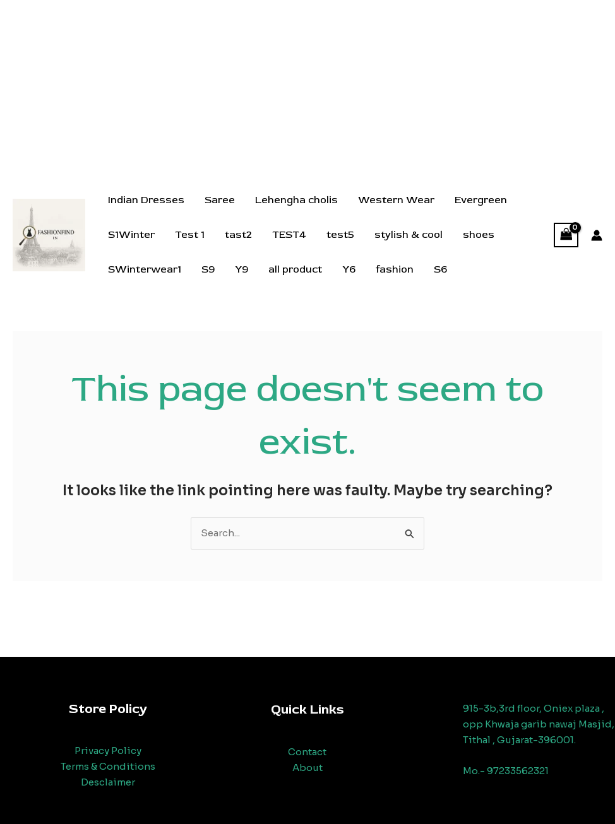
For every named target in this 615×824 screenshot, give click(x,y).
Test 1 (190, 234)
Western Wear (396, 200)
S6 (440, 269)
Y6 (348, 269)
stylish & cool (408, 234)
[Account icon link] (596, 235)
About (307, 768)
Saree (220, 200)
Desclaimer (108, 782)
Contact (307, 752)
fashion (395, 269)
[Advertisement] (307, 88)
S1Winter (131, 234)
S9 (208, 269)
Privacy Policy (108, 750)
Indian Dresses (146, 200)
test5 (340, 234)
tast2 (238, 234)
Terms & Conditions (108, 766)
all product (295, 269)
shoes (478, 234)
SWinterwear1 (144, 269)
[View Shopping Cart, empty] (566, 235)
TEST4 (289, 234)
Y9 (241, 269)
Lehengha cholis (296, 200)
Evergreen (481, 200)
